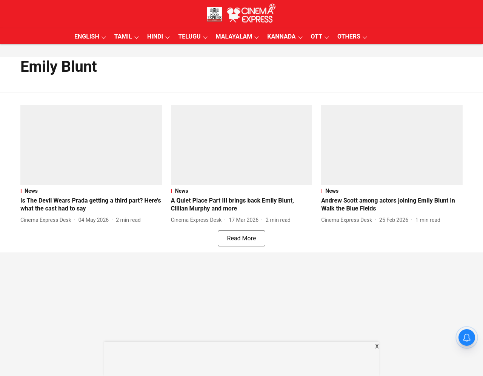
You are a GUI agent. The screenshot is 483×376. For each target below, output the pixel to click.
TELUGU (189, 36)
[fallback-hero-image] (91, 145)
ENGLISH (86, 36)
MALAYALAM (234, 36)
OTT (316, 36)
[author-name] (47, 220)
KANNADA (281, 36)
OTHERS (348, 36)
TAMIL (123, 36)
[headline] (91, 205)
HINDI (155, 36)
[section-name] (91, 191)
